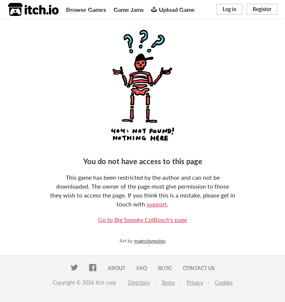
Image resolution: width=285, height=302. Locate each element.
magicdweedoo (150, 241)
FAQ (142, 268)
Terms (168, 282)
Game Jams (129, 9)
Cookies (224, 282)
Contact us (199, 268)
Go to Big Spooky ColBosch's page (142, 219)
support (157, 204)
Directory (139, 282)
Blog (165, 268)
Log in (229, 9)
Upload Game (173, 9)
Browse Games (86, 9)
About (116, 268)
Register (262, 9)
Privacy (195, 282)
